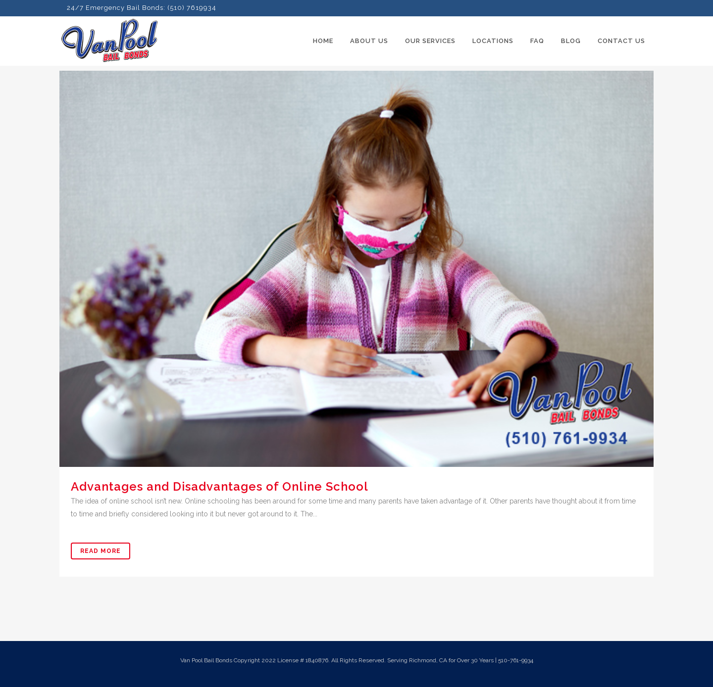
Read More (100, 551)
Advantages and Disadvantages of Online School (219, 486)
